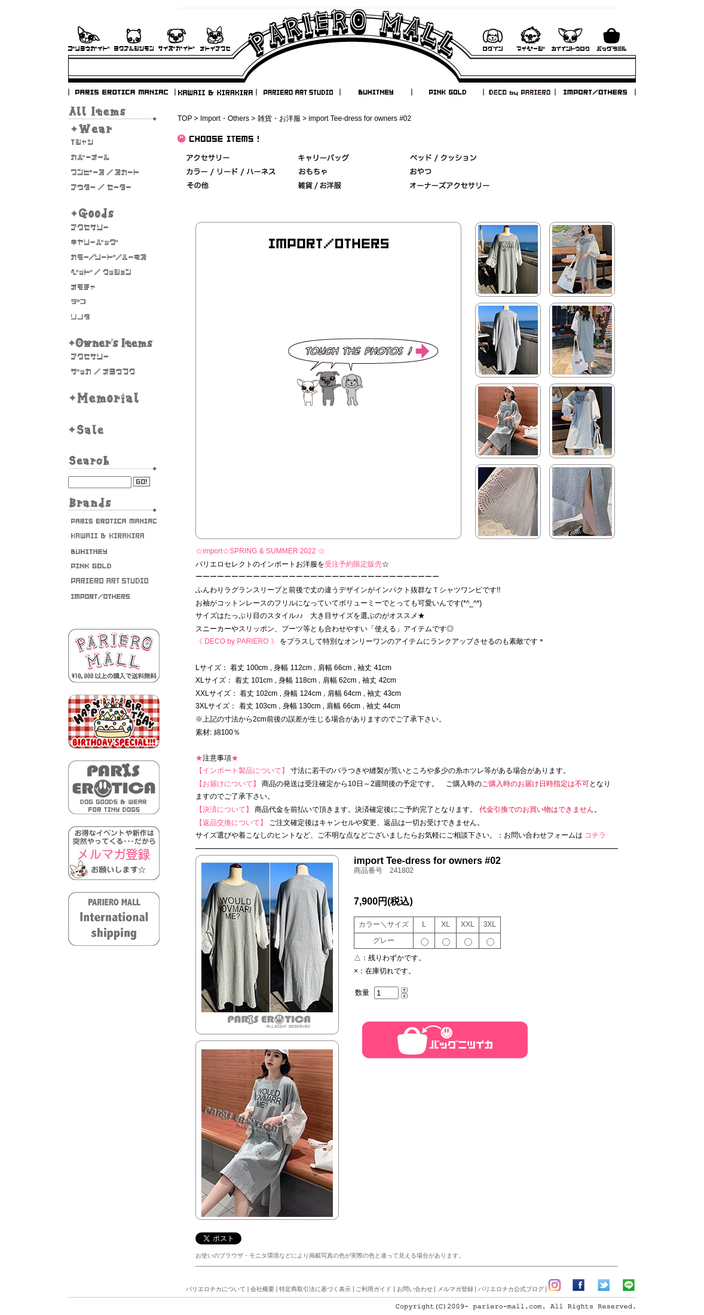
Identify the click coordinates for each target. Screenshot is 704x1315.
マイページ (531, 38)
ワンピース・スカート (114, 172)
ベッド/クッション (114, 272)
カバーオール (114, 157)
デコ (114, 302)
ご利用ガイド (88, 38)
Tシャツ (114, 142)
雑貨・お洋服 (114, 372)
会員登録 (570, 38)
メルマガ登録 (455, 1289)
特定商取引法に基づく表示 (315, 1289)
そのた (114, 317)
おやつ (420, 172)
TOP (184, 118)
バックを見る (611, 38)
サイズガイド (177, 38)
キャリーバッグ (114, 242)
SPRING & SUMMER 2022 (272, 551)
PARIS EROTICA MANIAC (122, 92)
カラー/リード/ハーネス (114, 257)
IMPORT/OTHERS (595, 92)
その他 (197, 186)
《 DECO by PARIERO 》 (236, 641)
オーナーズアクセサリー (114, 357)
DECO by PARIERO (519, 92)
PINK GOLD (447, 92)
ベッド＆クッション (443, 158)
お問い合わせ (215, 38)
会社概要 (262, 1289)
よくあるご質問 (134, 38)
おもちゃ (114, 287)
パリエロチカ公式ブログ (511, 1289)
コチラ (595, 835)
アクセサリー (114, 227)
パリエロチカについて (216, 1289)
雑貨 (320, 186)
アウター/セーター (114, 187)
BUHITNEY (375, 92)
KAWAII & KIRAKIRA (216, 92)
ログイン (492, 38)
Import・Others (224, 118)
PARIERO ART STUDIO (298, 92)
